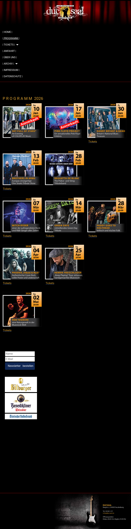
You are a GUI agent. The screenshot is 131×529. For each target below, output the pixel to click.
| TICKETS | (8, 44)
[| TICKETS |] (16, 44)
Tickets (50, 141)
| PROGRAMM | (10, 38)
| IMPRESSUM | (10, 70)
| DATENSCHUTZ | (12, 76)
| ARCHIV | (8, 63)
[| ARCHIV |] (16, 63)
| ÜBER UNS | (9, 57)
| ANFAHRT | (9, 51)
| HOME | (7, 32)
